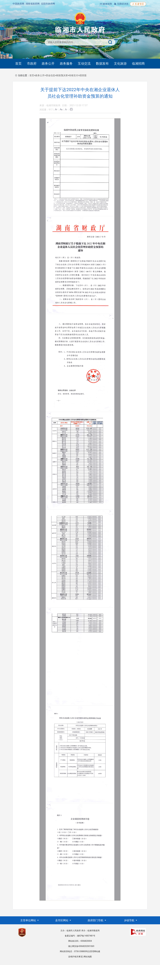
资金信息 (50, 75)
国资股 (83, 75)
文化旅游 (120, 63)
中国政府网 (18, 3)
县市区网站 (62, 920)
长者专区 (138, 4)
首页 (18, 63)
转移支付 (73, 75)
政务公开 (48, 63)
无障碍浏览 (121, 3)
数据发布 (102, 63)
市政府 (32, 63)
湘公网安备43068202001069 (81, 946)
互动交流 (84, 63)
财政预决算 (62, 75)
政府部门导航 (96, 920)
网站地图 (88, 956)
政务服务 (66, 63)
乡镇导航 (129, 920)
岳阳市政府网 (48, 3)
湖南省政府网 (33, 3)
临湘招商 (138, 63)
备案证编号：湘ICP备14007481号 (80, 936)
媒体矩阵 (106, 3)
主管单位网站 (28, 920)
